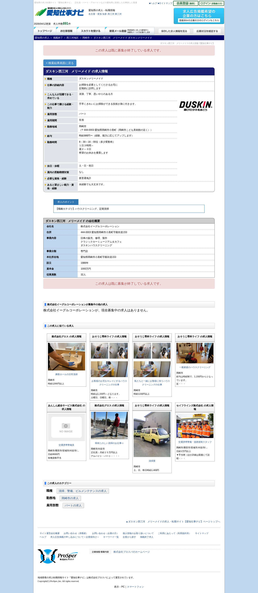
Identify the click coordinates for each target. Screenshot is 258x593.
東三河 (118, 14)
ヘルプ (43, 537)
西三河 (111, 14)
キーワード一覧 (111, 537)
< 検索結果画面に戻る (60, 63)
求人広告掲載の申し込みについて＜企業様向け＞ (74, 537)
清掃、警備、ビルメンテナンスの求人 (83, 491)
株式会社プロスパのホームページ (131, 551)
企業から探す (129, 537)
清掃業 (152, 461)
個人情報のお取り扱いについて (138, 533)
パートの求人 (73, 505)
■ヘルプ (153, 3)
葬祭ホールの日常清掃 (66, 374)
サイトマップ (201, 533)
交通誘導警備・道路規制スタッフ (195, 442)
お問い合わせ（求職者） (76, 533)
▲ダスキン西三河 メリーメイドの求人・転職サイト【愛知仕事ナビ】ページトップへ (173, 521)
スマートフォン (135, 586)
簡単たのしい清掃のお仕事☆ (109, 443)
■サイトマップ (165, 3)
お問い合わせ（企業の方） (105, 533)
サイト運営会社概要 (50, 533)
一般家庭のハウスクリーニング (194, 367)
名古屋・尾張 (95, 14)
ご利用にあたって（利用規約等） (174, 533)
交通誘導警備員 (66, 445)
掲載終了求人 (146, 537)
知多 (104, 14)
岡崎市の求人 (70, 498)
